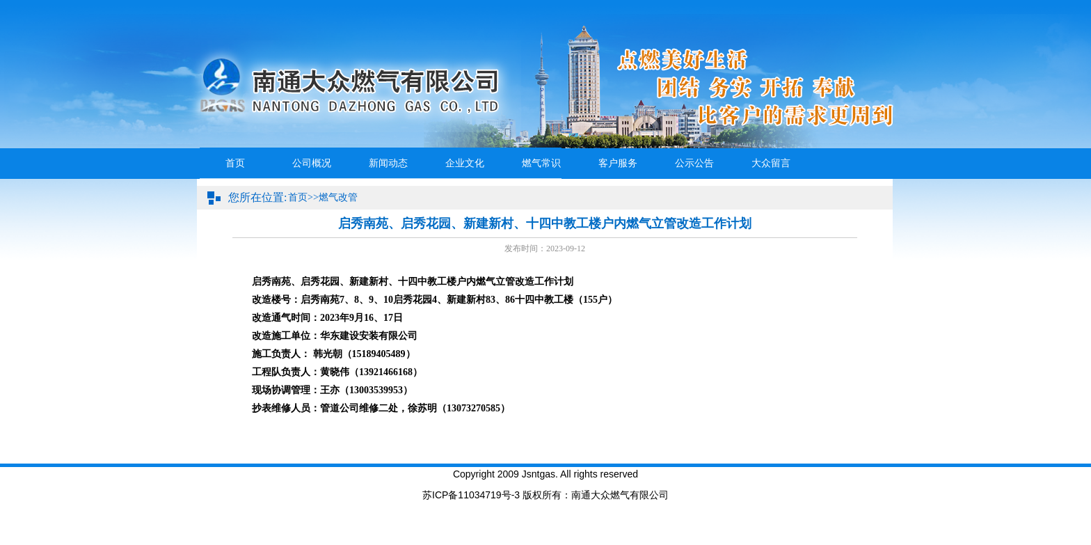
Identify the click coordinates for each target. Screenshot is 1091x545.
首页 (235, 163)
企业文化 (464, 163)
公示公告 (694, 163)
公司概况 (311, 163)
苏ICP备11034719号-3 (471, 494)
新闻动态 (388, 163)
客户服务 (617, 163)
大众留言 (770, 163)
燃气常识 (541, 163)
